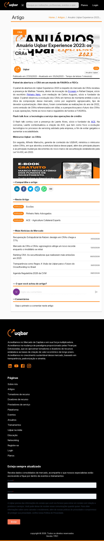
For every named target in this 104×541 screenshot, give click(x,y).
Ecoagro (72, 91)
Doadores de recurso (18, 399)
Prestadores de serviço (19, 404)
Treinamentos (14, 425)
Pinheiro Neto (33, 94)
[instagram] (29, 366)
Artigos (61, 17)
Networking (13, 440)
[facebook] (24, 189)
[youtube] (16, 366)
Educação (13, 435)
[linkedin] (17, 189)
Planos (84, 5)
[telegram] (37, 189)
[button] (96, 68)
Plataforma (13, 409)
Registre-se (13, 445)
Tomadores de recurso (19, 394)
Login (10, 450)
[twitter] (30, 189)
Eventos (12, 414)
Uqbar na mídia (15, 430)
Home (52, 17)
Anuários (12, 420)
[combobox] (52, 5)
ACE (93, 121)
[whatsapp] (44, 189)
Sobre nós (13, 384)
